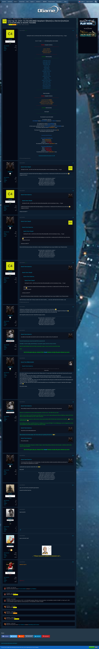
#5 (73, 262)
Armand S (8, 587)
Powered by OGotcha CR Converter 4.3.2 (46, 155)
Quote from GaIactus (26, 194)
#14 (73, 561)
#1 (73, 30)
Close (96, 647)
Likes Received (6, 45)
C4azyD (19, 24)
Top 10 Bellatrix (33, 588)
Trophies (5, 48)
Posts (5, 50)
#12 (73, 509)
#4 (73, 217)
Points (5, 47)
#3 (73, 190)
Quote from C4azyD (26, 167)
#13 (73, 535)
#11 (73, 485)
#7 (73, 330)
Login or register (89, 1)
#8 (73, 358)
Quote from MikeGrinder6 (27, 362)
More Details (91, 647)
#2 (73, 162)
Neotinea (8, 606)
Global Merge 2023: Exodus (33, 624)
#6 (73, 306)
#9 (73, 401)
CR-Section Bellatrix (22, 588)
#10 (73, 455)
